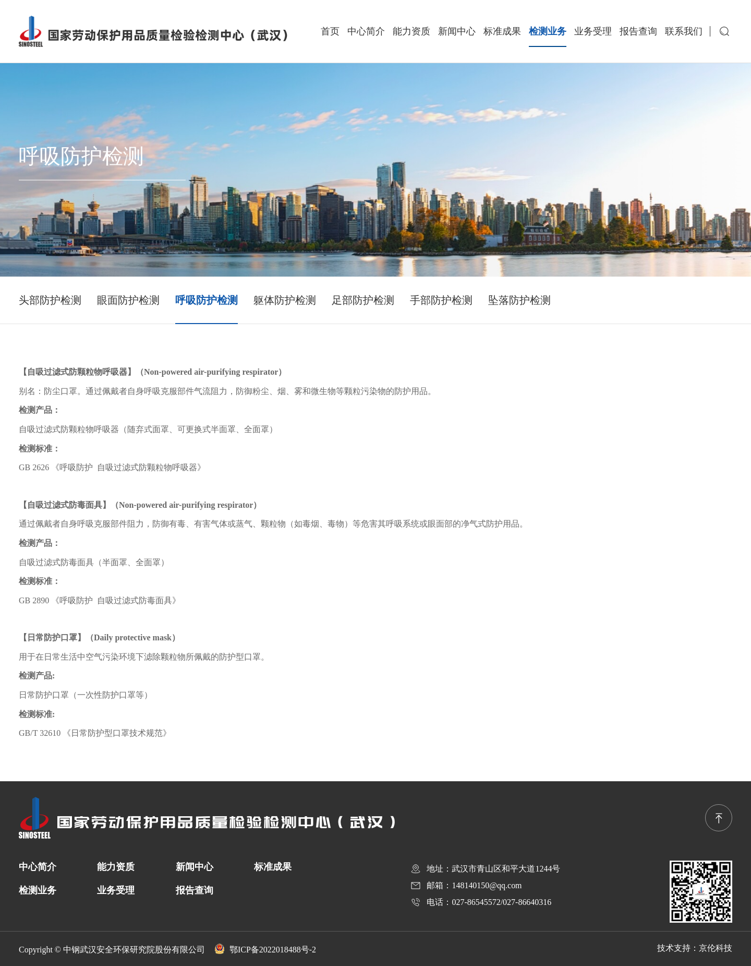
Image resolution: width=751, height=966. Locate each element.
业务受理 (593, 31)
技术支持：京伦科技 (694, 948)
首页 (330, 31)
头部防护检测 (50, 300)
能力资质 (411, 31)
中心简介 (366, 31)
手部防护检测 (441, 300)
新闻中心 (457, 31)
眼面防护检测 (128, 300)
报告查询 (638, 31)
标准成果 (502, 31)
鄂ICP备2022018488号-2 (265, 949)
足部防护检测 (363, 300)
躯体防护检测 (284, 300)
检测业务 (547, 31)
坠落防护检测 (519, 300)
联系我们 (683, 31)
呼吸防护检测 (206, 300)
